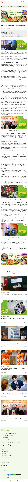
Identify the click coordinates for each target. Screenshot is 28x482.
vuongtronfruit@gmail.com (7, 439)
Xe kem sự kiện (5, 460)
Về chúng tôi (4, 467)
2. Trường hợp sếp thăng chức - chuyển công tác (11, 34)
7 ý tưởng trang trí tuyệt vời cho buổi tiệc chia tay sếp (13, 344)
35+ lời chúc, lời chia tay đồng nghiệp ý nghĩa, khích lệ (13, 394)
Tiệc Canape (4, 453)
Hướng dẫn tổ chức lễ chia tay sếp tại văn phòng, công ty (13, 319)
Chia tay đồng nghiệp (21, 6)
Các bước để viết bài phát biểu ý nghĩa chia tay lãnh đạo (14, 294)
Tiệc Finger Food (5, 451)
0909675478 (4, 435)
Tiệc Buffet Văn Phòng (6, 455)
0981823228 (10, 435)
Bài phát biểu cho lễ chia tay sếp (7, 32)
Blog (3, 468)
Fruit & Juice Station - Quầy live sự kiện (9, 458)
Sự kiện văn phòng (12, 6)
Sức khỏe (5, 6)
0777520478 (5, 437)
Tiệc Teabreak (4, 449)
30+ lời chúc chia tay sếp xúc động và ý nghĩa (11, 418)
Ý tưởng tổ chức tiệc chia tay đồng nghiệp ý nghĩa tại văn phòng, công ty (13, 369)
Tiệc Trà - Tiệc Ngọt (5, 462)
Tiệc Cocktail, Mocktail (6, 457)
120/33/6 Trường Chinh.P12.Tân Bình (9, 433)
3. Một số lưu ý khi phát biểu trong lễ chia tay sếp (12, 36)
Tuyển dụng (4, 470)
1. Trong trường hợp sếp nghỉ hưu (8, 33)
